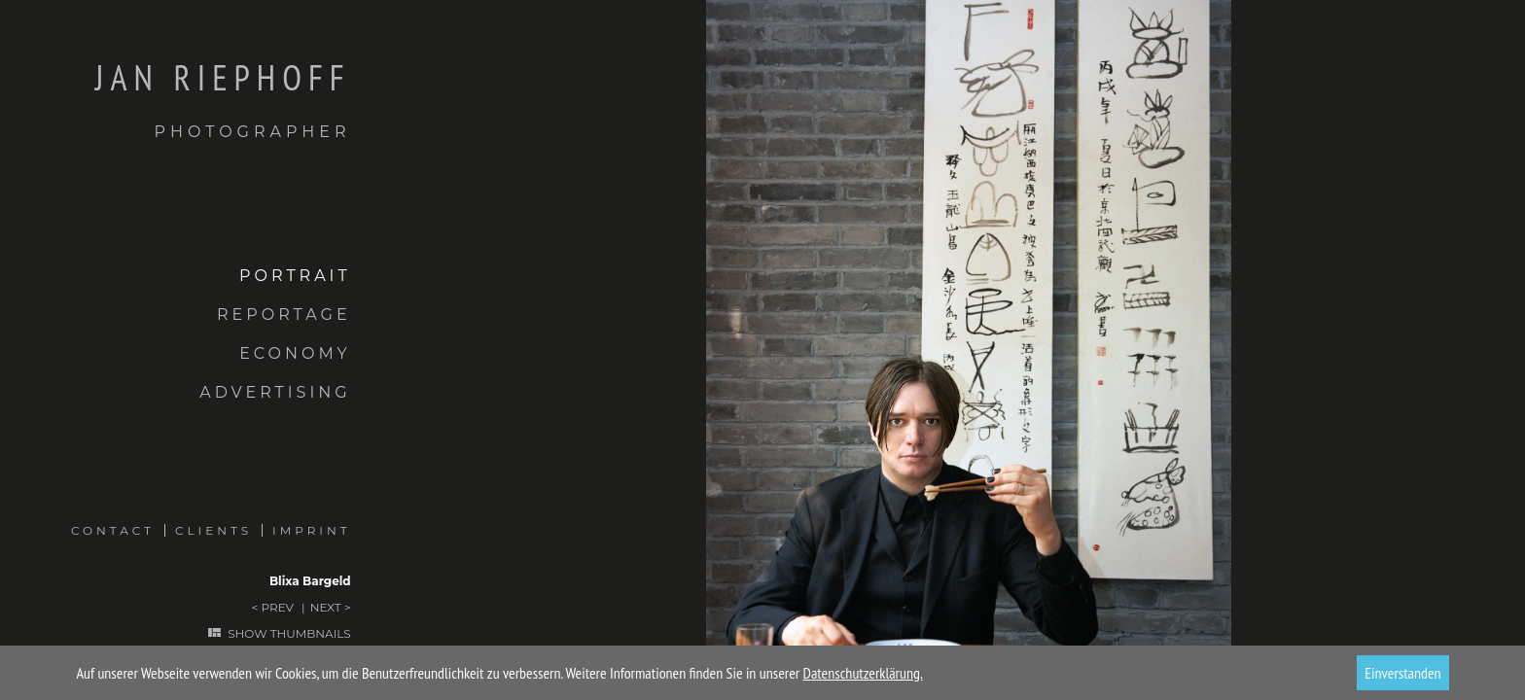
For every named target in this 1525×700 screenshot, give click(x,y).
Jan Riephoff (175, 100)
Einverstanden (1402, 672)
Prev (277, 607)
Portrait (295, 275)
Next (325, 607)
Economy (295, 353)
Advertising (274, 392)
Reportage (284, 314)
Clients (213, 530)
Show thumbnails (289, 634)
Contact (113, 530)
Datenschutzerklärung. (863, 672)
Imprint (311, 530)
